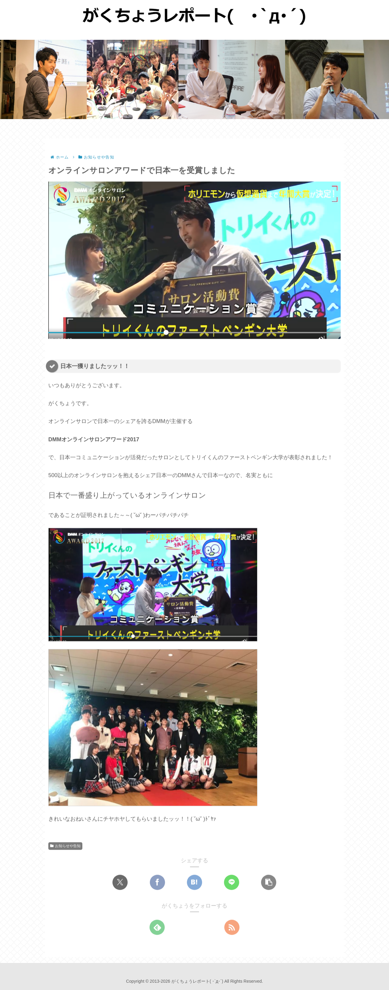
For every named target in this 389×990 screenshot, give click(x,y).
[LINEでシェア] (231, 882)
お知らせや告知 (65, 846)
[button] (268, 882)
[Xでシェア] (120, 882)
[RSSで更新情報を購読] (231, 927)
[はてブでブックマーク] (194, 882)
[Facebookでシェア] (157, 882)
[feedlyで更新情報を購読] (157, 927)
